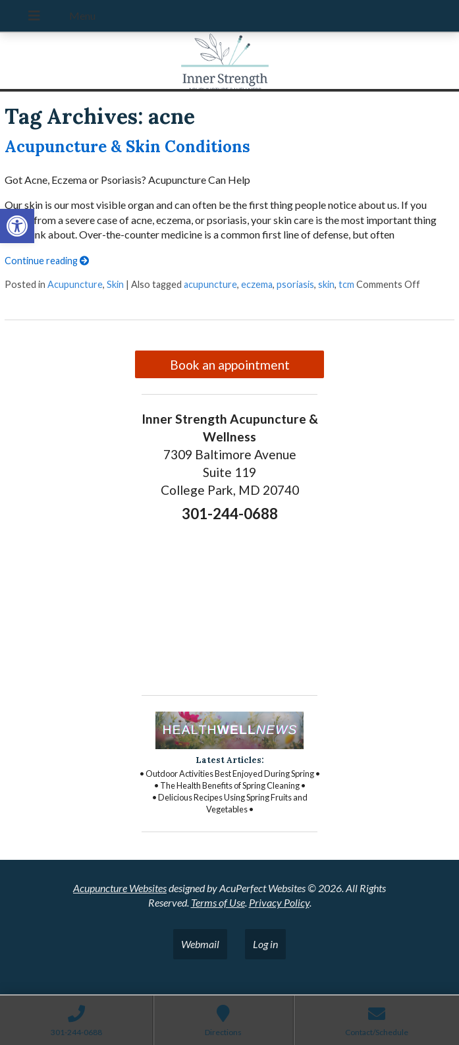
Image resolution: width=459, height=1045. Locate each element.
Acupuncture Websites (120, 888)
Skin (115, 284)
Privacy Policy (279, 902)
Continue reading (47, 260)
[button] (17, 226)
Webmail (200, 944)
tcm (346, 284)
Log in (265, 944)
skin (326, 284)
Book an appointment (230, 364)
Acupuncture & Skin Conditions (127, 146)
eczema (257, 284)
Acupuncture (75, 284)
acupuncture (210, 284)
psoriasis (295, 284)
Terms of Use (218, 902)
